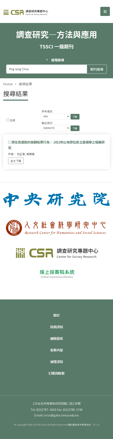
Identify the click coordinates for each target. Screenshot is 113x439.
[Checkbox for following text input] (7, 120)
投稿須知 (56, 326)
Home (8, 83)
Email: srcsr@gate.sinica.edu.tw (56, 415)
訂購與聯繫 (56, 373)
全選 (12, 120)
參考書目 (47, 111)
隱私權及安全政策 (77, 424)
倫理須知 (56, 361)
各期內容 (56, 349)
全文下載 (15, 161)
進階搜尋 (57, 60)
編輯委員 (56, 338)
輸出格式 (47, 123)
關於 (56, 315)
